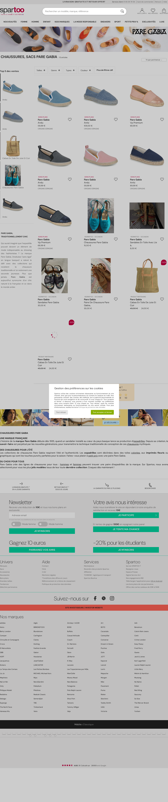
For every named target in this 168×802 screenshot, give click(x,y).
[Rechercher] (122, 11)
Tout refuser (61, 412)
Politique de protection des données (91, 407)
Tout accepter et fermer (102, 412)
